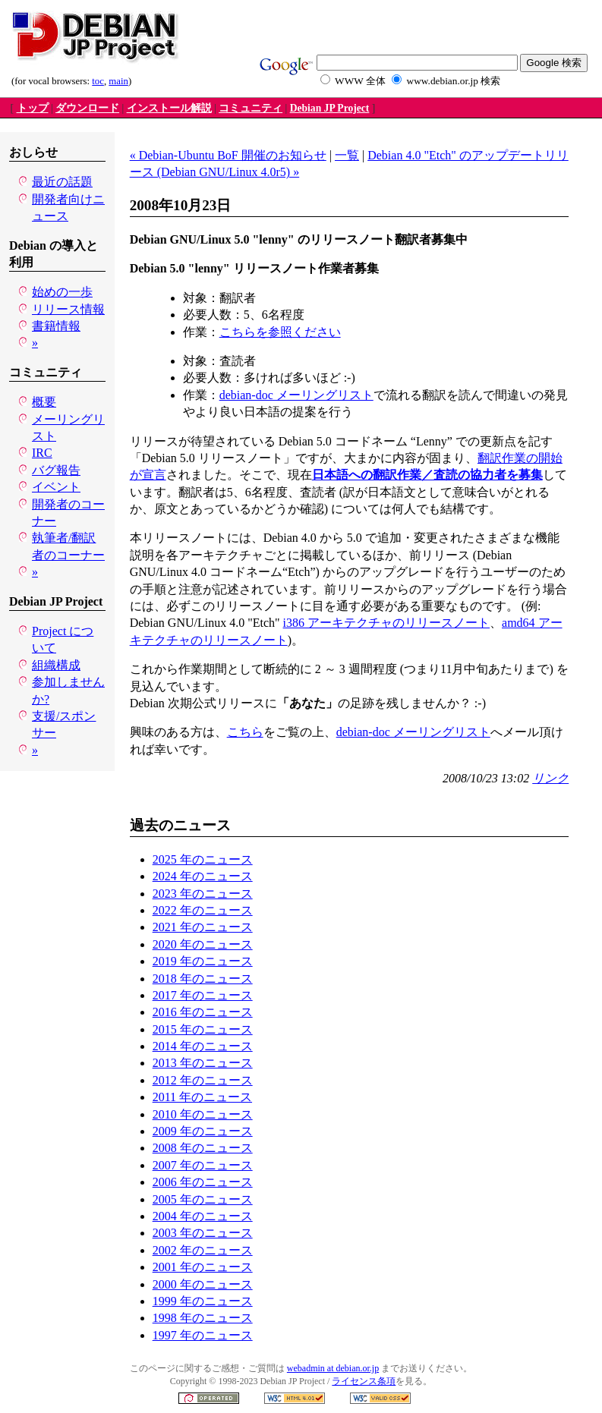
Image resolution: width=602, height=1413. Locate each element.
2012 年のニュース (203, 1080)
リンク (550, 778)
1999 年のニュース (203, 1301)
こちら (245, 731)
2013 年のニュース (203, 1062)
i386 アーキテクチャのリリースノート (386, 622)
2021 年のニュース (203, 926)
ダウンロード (87, 108)
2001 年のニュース (203, 1266)
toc (98, 81)
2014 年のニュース (203, 1046)
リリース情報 (68, 309)
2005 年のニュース (203, 1199)
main (118, 81)
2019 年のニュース (203, 961)
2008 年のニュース (203, 1147)
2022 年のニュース (203, 910)
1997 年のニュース (203, 1335)
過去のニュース (180, 825)
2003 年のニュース (203, 1232)
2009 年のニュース (203, 1131)
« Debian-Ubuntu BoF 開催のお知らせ (228, 155)
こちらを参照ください (280, 332)
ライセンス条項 (364, 1381)
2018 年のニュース (203, 978)
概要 (44, 401)
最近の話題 (62, 181)
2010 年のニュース (203, 1114)
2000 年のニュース (203, 1284)
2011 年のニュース (202, 1096)
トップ (33, 108)
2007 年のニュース (203, 1165)
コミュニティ (250, 108)
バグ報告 (56, 470)
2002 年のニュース (203, 1250)
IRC (42, 452)
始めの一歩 (62, 291)
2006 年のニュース (203, 1181)
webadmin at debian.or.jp (333, 1368)
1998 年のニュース (203, 1317)
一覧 (347, 155)
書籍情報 (56, 325)
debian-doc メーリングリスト (296, 395)
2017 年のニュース (203, 995)
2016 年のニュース (203, 1011)
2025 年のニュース (203, 859)
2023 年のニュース (203, 893)
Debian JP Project (330, 108)
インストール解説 (169, 108)
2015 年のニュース (203, 1029)
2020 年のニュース (203, 944)
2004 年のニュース (203, 1216)
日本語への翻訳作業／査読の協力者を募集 (427, 474)
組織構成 (56, 665)
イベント (56, 486)
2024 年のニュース (203, 876)
